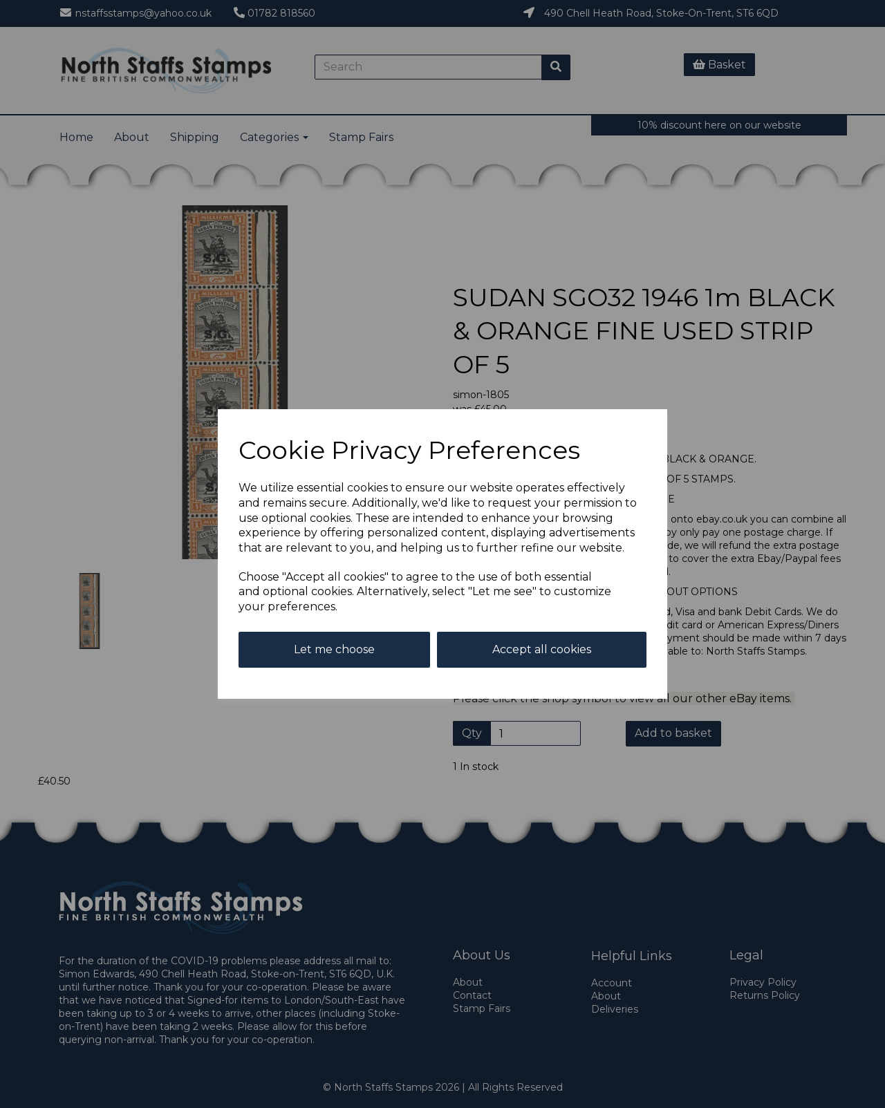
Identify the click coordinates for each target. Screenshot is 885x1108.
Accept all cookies (541, 649)
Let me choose (334, 649)
